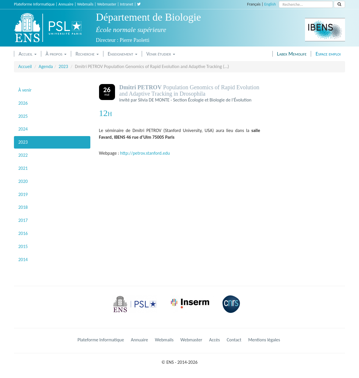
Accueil (28, 54)
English (270, 4)
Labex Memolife (292, 54)
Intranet (126, 4)
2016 (23, 233)
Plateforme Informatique (34, 4)
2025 (23, 116)
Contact (234, 340)
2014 (23, 259)
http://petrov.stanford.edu (145, 153)
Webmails (85, 4)
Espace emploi (328, 54)
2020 (23, 181)
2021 (23, 168)
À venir (25, 90)
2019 (23, 194)
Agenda (46, 66)
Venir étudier (160, 54)
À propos (56, 54)
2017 (23, 220)
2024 (23, 129)
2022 (23, 155)
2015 (23, 246)
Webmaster (106, 4)
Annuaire (65, 4)
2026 (23, 103)
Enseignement (122, 54)
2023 (63, 66)
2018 (23, 207)
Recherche (87, 54)
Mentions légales (264, 340)
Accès (214, 340)
